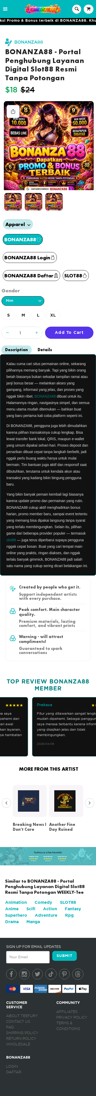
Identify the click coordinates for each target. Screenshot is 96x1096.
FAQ (10, 1027)
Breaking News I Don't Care (29, 827)
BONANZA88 (28, 42)
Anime (12, 909)
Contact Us (18, 1022)
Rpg (69, 915)
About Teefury (22, 1016)
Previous (5, 803)
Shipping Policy (22, 1033)
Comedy (43, 902)
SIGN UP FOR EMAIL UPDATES (33, 946)
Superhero (16, 915)
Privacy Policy (71, 1017)
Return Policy (21, 1039)
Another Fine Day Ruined (62, 827)
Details (45, 349)
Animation (16, 902)
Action (50, 909)
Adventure (46, 915)
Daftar (13, 1072)
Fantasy (73, 909)
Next (88, 803)
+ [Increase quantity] (36, 332)
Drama (12, 921)
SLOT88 (68, 902)
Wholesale (18, 1044)
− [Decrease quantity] (7, 332)
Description (16, 349)
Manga (33, 921)
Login (12, 1066)
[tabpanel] (49, 145)
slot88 (11, 540)
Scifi (30, 909)
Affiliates (67, 1012)
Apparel (17, 224)
